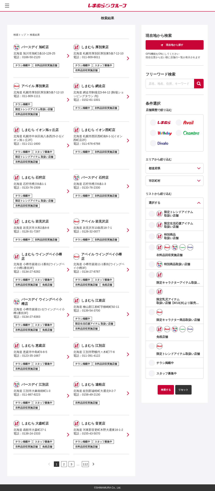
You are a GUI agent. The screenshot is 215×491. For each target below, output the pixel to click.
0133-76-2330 (91, 187)
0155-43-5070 (91, 433)
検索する (166, 389)
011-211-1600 (31, 143)
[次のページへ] (93, 464)
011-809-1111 (31, 96)
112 (85, 464)
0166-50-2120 (31, 57)
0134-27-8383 (31, 316)
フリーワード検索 (160, 74)
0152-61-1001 (91, 99)
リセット (183, 389)
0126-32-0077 (91, 231)
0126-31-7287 (31, 231)
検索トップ (19, 34)
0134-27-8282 (31, 271)
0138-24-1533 (31, 433)
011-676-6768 (91, 143)
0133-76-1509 (31, 187)
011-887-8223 (31, 394)
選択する (154, 202)
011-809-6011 (91, 57)
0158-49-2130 (91, 394)
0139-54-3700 (91, 310)
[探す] (199, 83)
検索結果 (35, 34)
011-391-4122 (91, 355)
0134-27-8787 (91, 271)
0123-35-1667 (31, 355)
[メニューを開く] (7, 5)
